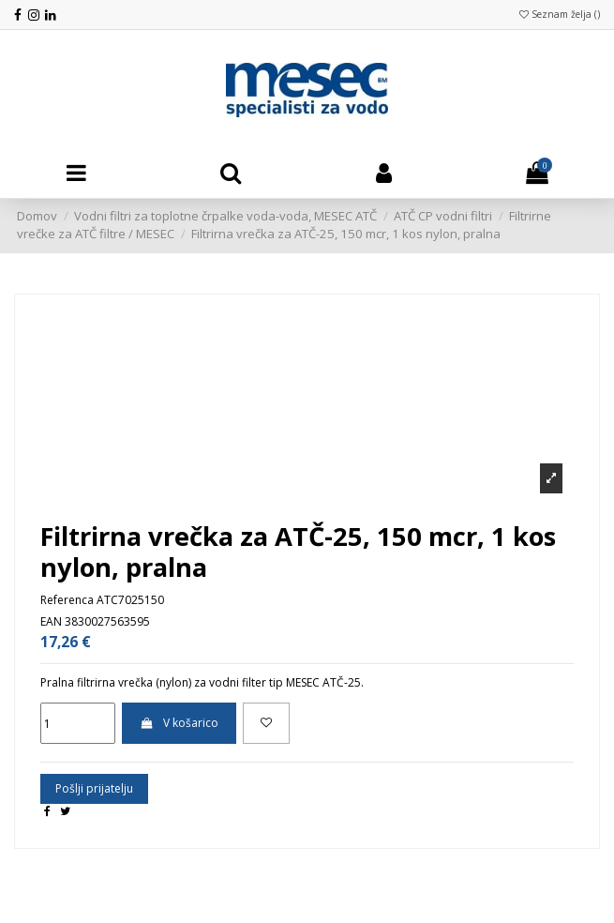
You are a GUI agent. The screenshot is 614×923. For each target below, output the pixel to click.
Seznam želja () (559, 14)
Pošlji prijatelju (94, 788)
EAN (51, 621)
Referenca (67, 600)
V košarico (178, 723)
